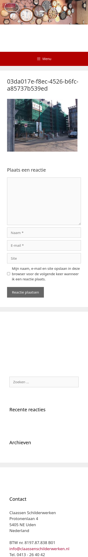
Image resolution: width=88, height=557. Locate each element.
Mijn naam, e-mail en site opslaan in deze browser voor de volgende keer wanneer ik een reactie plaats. (46, 273)
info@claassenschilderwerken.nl (39, 548)
